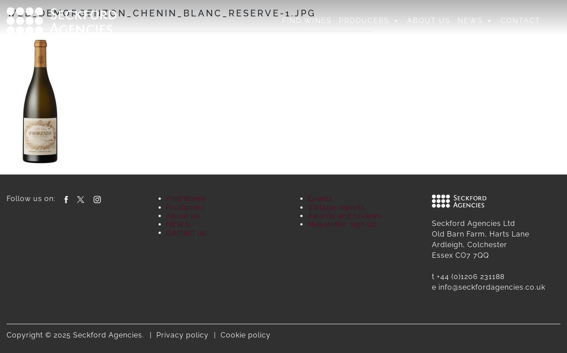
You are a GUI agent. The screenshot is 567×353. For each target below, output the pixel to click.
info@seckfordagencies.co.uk (492, 287)
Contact (520, 20)
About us (428, 20)
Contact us (186, 233)
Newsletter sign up (342, 224)
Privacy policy (182, 335)
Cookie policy (246, 335)
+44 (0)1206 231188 (471, 276)
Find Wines (307, 20)
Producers (369, 21)
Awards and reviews (345, 216)
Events (320, 198)
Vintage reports (336, 207)
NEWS (475, 21)
